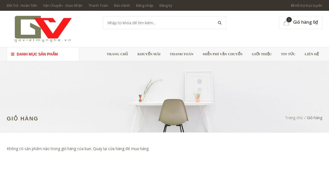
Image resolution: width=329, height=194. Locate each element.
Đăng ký (165, 5)
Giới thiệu (262, 54)
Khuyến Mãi (149, 54)
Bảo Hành (122, 5)
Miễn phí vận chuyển (223, 54)
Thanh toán (181, 54)
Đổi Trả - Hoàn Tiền (22, 5)
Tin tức (288, 54)
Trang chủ (117, 54)
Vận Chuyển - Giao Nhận (63, 5)
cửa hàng (116, 148)
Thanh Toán (98, 5)
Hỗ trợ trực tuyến (306, 5)
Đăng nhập (144, 5)
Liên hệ (312, 54)
